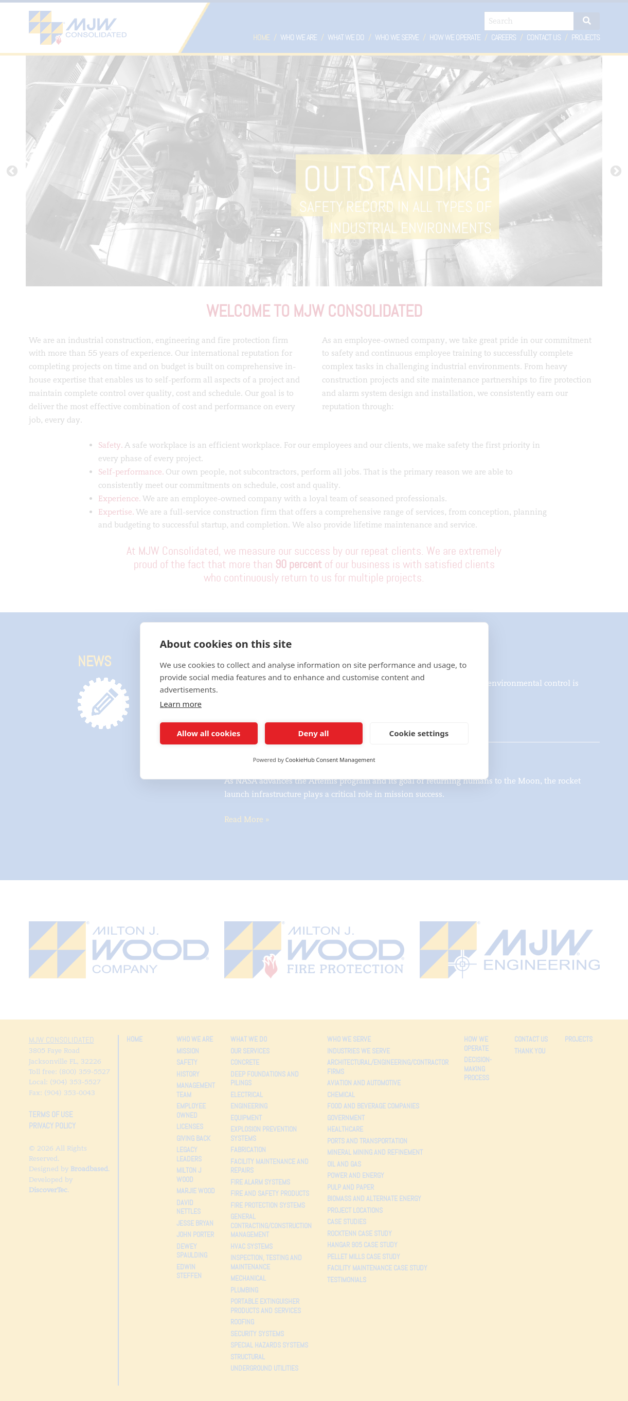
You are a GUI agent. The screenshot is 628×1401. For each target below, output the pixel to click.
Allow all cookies (209, 733)
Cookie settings (419, 733)
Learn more (181, 704)
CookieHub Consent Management (330, 759)
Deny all (313, 733)
